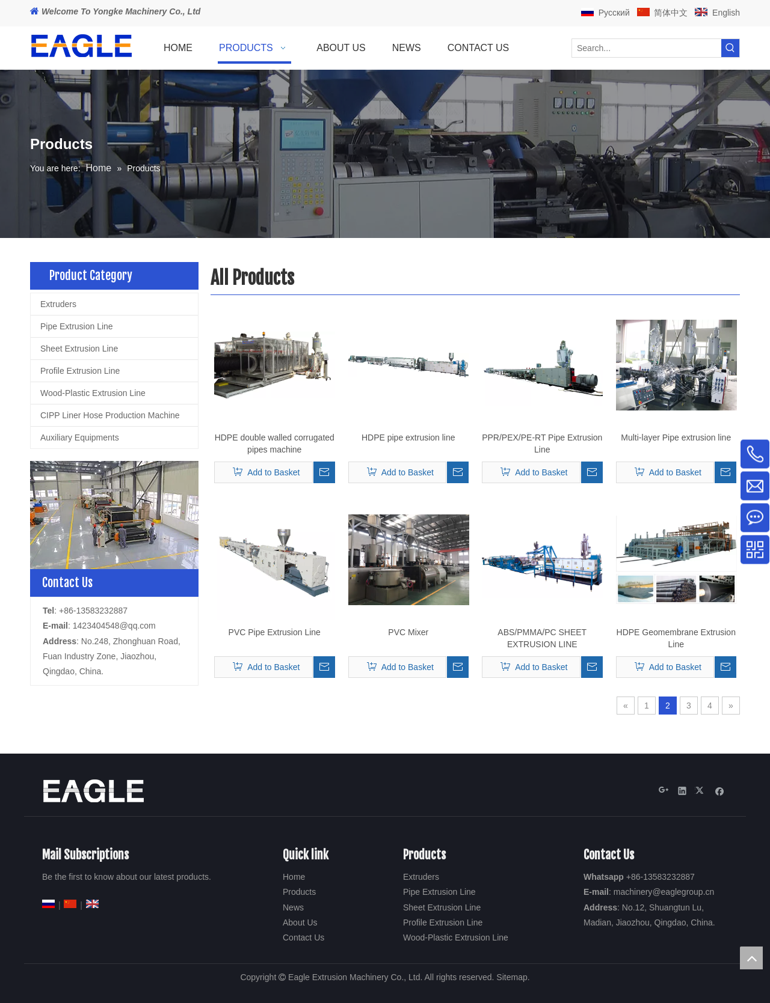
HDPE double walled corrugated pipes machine (274, 443)
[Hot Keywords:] (730, 48)
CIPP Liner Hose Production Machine (110, 415)
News (293, 907)
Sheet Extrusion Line (79, 348)
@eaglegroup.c (680, 892)
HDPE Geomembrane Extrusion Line (676, 638)
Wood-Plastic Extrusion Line (93, 393)
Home (294, 877)
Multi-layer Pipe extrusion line (676, 437)
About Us (300, 922)
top (751, 958)
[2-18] (114, 515)
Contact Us (303, 937)
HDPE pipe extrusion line (408, 437)
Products (299, 892)
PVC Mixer (408, 632)
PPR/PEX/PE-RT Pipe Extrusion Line (542, 443)
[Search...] (646, 48)
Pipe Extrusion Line (76, 326)
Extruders (58, 304)
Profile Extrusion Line (80, 371)
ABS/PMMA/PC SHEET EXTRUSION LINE (542, 638)
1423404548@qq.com (114, 625)
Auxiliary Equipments (79, 437)
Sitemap (511, 977)
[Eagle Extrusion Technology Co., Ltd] (93, 791)
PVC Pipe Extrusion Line (275, 632)
